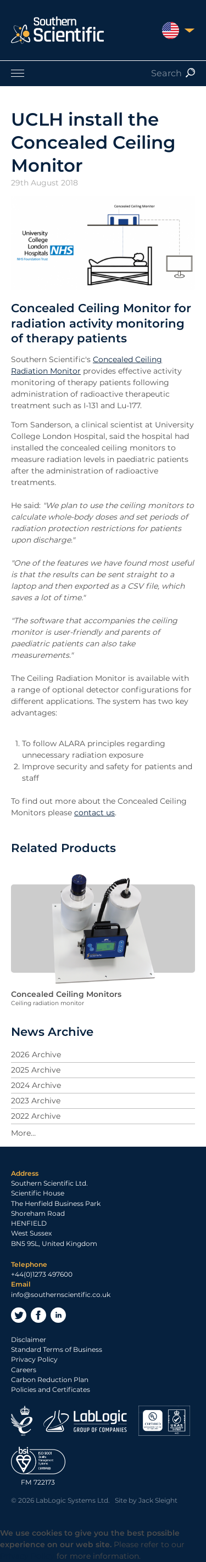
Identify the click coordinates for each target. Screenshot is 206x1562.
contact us (94, 812)
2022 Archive (35, 1116)
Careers (23, 1370)
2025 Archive (35, 1070)
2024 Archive (36, 1085)
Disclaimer (28, 1339)
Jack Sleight (157, 1500)
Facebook (38, 1315)
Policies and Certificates (50, 1389)
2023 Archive (35, 1101)
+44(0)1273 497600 (42, 1274)
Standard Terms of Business (56, 1349)
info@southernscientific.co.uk (60, 1294)
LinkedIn (58, 1315)
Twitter (18, 1315)
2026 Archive (36, 1054)
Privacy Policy (34, 1359)
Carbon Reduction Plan (49, 1379)
